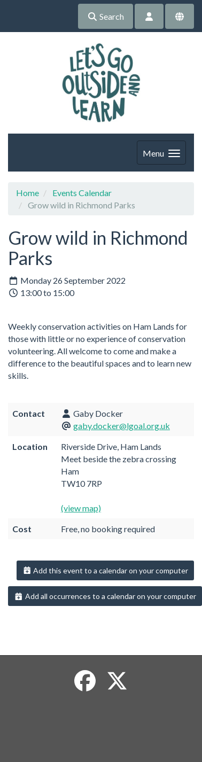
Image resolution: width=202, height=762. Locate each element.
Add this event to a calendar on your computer (105, 570)
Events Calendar (82, 193)
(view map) (81, 508)
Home (27, 193)
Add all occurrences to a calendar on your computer (105, 596)
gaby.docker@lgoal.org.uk (121, 426)
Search (105, 16)
